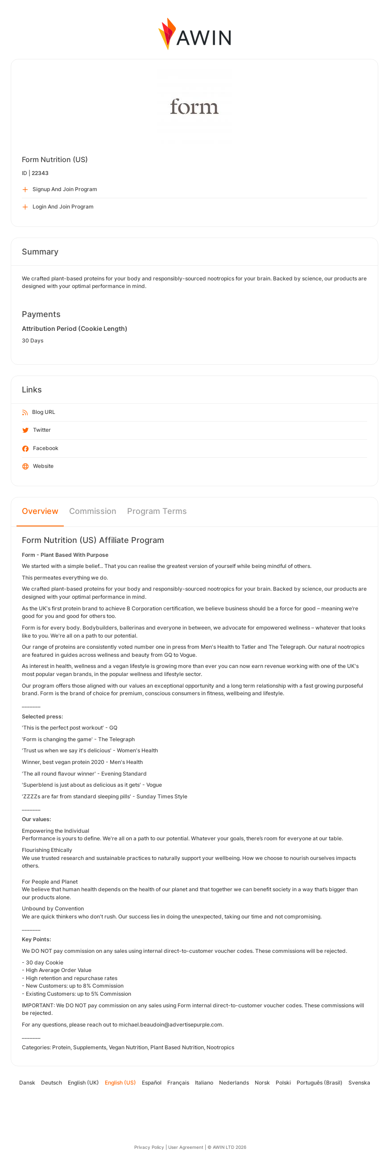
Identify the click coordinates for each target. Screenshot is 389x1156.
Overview (40, 511)
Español (151, 1082)
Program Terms (157, 511)
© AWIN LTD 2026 (226, 1147)
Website (38, 466)
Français (178, 1082)
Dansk (27, 1082)
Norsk (262, 1082)
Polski (283, 1082)
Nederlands (234, 1082)
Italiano (204, 1082)
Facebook (40, 448)
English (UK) (83, 1082)
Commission (92, 511)
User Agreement (185, 1147)
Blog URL (38, 412)
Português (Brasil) (320, 1082)
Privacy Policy (149, 1147)
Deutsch (51, 1082)
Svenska (359, 1082)
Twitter (36, 430)
